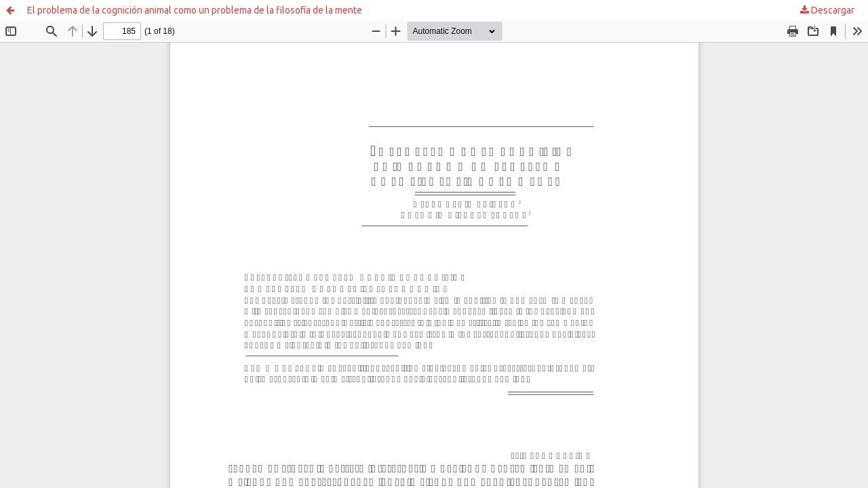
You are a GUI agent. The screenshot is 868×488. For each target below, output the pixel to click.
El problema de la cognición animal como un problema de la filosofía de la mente (194, 10)
